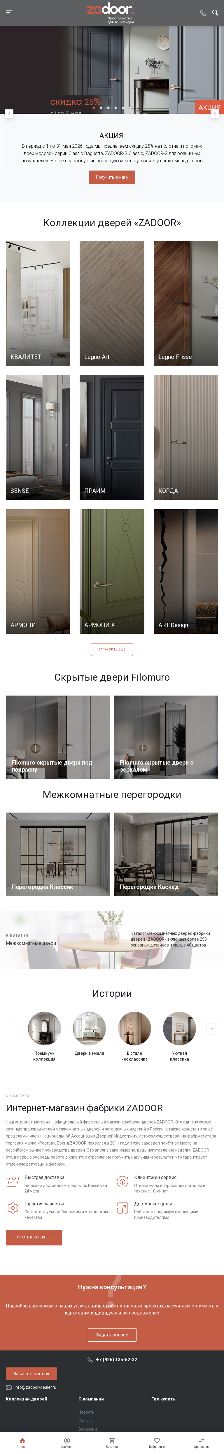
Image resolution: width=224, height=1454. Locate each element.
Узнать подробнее (34, 1237)
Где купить (163, 1399)
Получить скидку (112, 177)
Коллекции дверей (26, 1399)
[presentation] (9, 113)
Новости (86, 1412)
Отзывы (86, 1420)
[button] (93, 107)
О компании (91, 1399)
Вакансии (87, 1429)
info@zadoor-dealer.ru (35, 1387)
